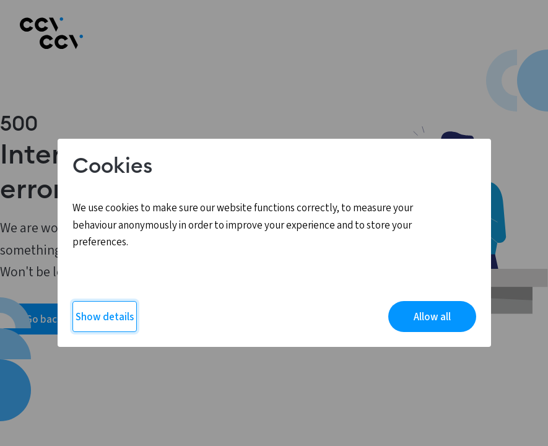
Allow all (432, 317)
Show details (105, 317)
